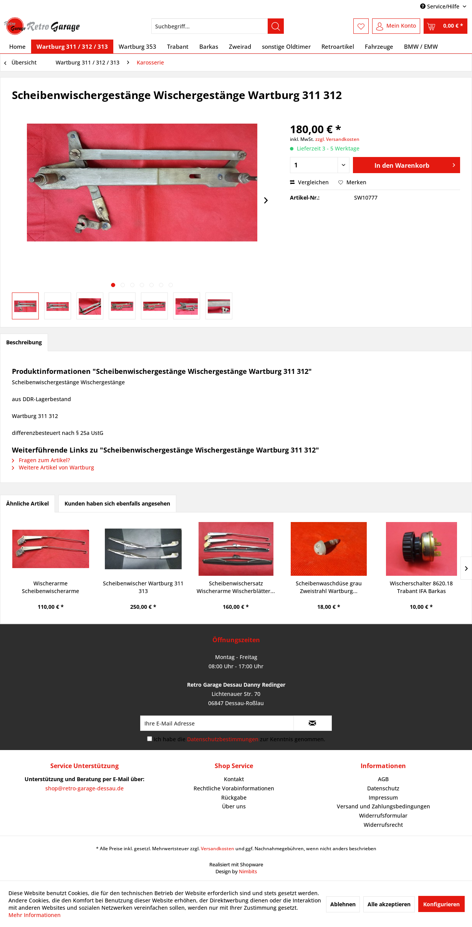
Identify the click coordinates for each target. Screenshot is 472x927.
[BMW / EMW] (421, 46)
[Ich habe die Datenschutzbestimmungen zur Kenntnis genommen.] (149, 738)
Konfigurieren (441, 904)
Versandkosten (217, 848)
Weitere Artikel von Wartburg (53, 467)
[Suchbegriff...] (217, 26)
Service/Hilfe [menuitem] (440, 6)
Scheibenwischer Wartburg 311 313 (143, 587)
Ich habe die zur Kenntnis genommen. (239, 739)
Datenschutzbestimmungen (222, 739)
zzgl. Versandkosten (337, 139)
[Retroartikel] (337, 46)
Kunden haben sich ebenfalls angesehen (117, 503)
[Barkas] (209, 46)
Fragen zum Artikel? (41, 460)
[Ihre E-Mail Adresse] (217, 723)
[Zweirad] (240, 46)
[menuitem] (217, 26)
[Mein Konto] (396, 26)
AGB (383, 779)
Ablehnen (343, 904)
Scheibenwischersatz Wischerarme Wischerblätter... (236, 587)
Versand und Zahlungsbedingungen (383, 806)
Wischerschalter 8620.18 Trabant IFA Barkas (421, 587)
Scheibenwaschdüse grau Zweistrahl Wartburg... (329, 587)
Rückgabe (234, 797)
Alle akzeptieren (389, 904)
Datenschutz (383, 788)
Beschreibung (24, 342)
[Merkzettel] (361, 26)
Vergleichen (309, 182)
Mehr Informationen (34, 915)
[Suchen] (276, 26)
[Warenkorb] (445, 26)
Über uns (234, 806)
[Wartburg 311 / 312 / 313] (72, 46)
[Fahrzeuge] (379, 46)
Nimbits (248, 871)
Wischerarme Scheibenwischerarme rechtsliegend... (50, 587)
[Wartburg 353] (137, 46)
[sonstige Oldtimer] (286, 46)
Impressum (383, 797)
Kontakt (234, 779)
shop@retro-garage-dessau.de (84, 788)
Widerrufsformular (383, 815)
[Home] (17, 46)
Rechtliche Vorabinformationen (234, 788)
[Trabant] (178, 46)
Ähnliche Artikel (27, 503)
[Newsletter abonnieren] (312, 723)
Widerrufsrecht (383, 824)
